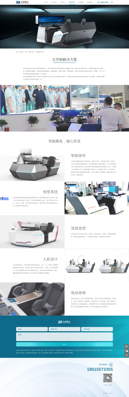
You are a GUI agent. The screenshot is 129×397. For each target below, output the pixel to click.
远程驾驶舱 (41, 378)
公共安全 (52, 381)
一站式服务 (19, 384)
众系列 (29, 370)
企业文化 (18, 372)
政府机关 (52, 372)
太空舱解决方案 (39, 52)
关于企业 (54, 2)
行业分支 (63, 372)
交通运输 (52, 370)
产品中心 (63, 2)
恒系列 (29, 372)
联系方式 (63, 370)
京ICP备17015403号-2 (108, 395)
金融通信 (52, 386)
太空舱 (40, 375)
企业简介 (18, 370)
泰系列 (29, 375)
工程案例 (81, 2)
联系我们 (90, 2)
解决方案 (72, 2)
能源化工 (52, 375)
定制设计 (18, 381)
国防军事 (52, 378)
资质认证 (18, 375)
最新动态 (18, 386)
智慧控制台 (41, 370)
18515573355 (104, 2)
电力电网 (52, 384)
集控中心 (41, 372)
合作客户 (18, 378)
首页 (46, 2)
